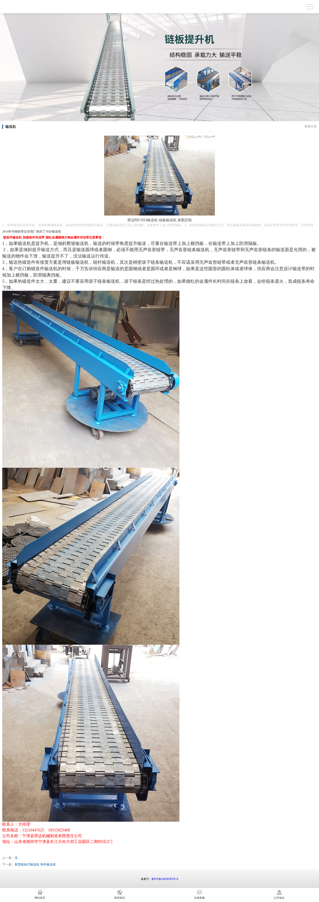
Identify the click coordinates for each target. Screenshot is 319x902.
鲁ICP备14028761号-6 (165, 879)
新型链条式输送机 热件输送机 (35, 864)
